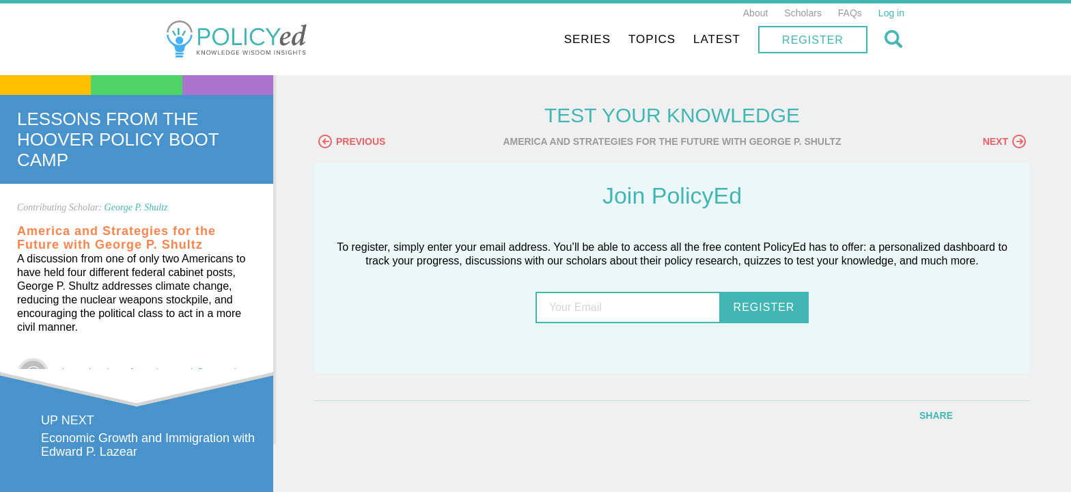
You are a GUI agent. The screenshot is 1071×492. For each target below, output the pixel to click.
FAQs (850, 13)
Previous (351, 141)
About (755, 13)
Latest (716, 39)
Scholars (802, 13)
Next (1004, 141)
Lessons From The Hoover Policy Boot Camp (118, 139)
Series (587, 39)
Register (813, 40)
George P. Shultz (136, 207)
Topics (652, 39)
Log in (891, 13)
